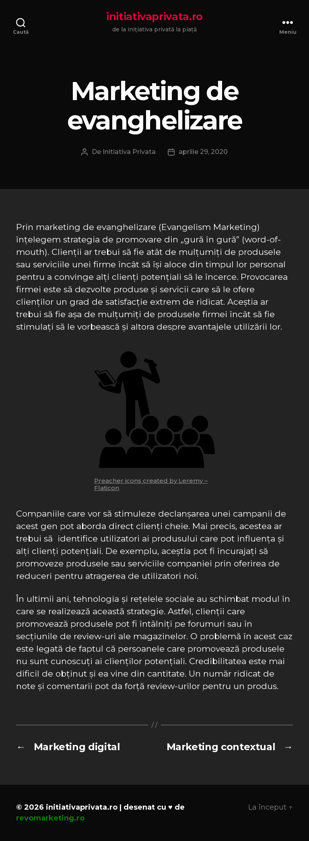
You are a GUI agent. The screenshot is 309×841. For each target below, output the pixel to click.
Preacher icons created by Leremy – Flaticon (151, 484)
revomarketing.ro (50, 818)
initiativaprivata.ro (154, 16)
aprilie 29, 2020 (203, 152)
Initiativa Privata (129, 152)
